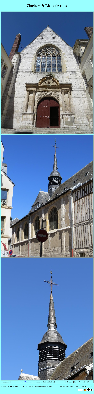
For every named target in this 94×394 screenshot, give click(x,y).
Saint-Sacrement (27, 382)
